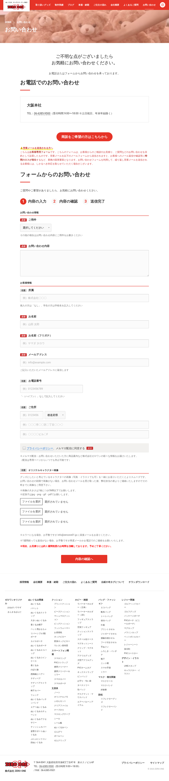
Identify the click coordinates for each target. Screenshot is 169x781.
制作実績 (59, 5)
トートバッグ (107, 616)
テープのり (59, 710)
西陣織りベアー (38, 674)
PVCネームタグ (84, 668)
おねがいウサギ (14, 607)
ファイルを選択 (31, 501)
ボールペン (59, 736)
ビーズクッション (62, 611)
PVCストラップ (61, 662)
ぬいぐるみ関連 (35, 600)
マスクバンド (107, 685)
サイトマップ (157, 762)
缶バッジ (81, 689)
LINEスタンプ (130, 666)
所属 (31, 290)
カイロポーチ (37, 641)
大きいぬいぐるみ (39, 620)
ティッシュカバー (39, 727)
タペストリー (83, 685)
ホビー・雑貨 (81, 600)
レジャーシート (131, 644)
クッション (57, 600)
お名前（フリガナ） (40, 335)
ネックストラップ (85, 672)
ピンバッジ (82, 676)
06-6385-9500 (42, 113)
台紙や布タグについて (112, 582)
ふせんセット (60, 701)
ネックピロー (60, 637)
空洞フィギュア (84, 627)
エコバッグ (106, 607)
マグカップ (129, 628)
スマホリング (60, 658)
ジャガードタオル (109, 634)
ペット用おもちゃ (39, 629)
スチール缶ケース (85, 639)
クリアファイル (61, 705)
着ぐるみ (35, 665)
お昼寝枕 (58, 632)
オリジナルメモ (61, 697)
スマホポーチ (60, 683)
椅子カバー (36, 690)
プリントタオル (108, 629)
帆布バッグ (106, 612)
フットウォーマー (62, 628)
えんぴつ (58, 732)
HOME (8, 22)
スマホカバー (60, 679)
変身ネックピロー (62, 641)
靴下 (103, 659)
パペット (35, 608)
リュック (35, 695)
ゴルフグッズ (130, 611)
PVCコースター (131, 653)
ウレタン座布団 (61, 645)
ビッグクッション (62, 624)
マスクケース (107, 681)
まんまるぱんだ (14, 612)
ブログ (71, 5)
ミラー (104, 672)
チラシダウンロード (139, 582)
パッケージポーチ (132, 616)
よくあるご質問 (130, 5)
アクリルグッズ (84, 655)
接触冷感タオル (108, 638)
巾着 (103, 625)
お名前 (32, 316)
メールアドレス (37, 354)
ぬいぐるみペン (61, 727)
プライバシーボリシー (40, 448)
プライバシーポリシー (133, 762)
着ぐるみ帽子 (37, 625)
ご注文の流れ (99, 5)
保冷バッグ (106, 620)
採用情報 (24, 582)
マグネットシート (85, 643)
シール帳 (58, 723)
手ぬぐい (105, 647)
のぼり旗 (35, 670)
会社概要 (115, 5)
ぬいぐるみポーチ (39, 645)
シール (57, 718)
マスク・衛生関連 (107, 677)
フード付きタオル (109, 642)
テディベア (36, 678)
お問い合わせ (149, 5)
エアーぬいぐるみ (39, 707)
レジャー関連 (128, 600)
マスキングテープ (62, 714)
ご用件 (32, 219)
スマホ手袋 (106, 668)
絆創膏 (104, 690)
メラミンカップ (131, 632)
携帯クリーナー (61, 667)
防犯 (100, 695)
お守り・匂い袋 (84, 681)
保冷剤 (127, 649)
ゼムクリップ (60, 740)
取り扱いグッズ (43, 5)
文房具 (55, 688)
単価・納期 (83, 5)
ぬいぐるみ (36, 604)
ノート (57, 692)
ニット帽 (105, 663)
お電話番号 (35, 380)
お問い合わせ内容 (39, 246)
